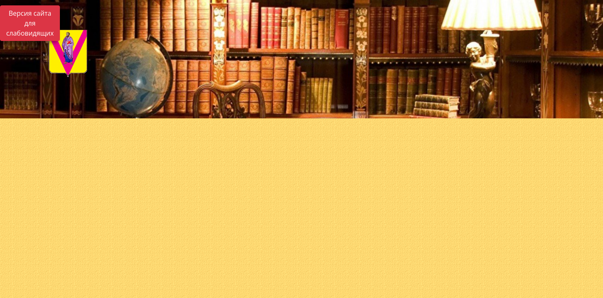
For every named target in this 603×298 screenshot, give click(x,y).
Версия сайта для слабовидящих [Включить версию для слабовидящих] (30, 23)
